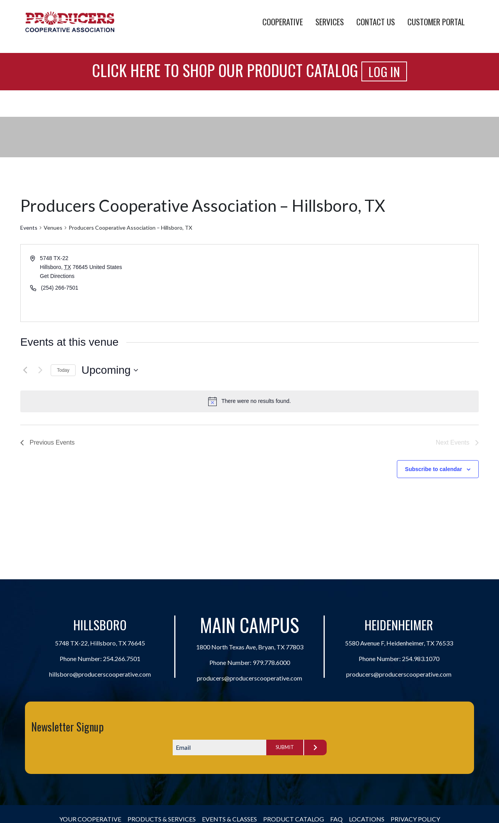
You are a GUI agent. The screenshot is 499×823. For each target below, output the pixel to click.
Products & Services (161, 819)
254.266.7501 (121, 658)
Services (329, 22)
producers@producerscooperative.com (249, 678)
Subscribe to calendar (433, 469)
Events (28, 227)
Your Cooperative (90, 819)
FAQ (336, 819)
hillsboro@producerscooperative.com (100, 674)
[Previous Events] (25, 370)
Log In (384, 71)
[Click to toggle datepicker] (109, 370)
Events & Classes (229, 819)
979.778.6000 (271, 662)
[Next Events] (40, 370)
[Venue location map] (363, 283)
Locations (366, 819)
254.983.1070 (420, 658)
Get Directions (57, 276)
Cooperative (282, 22)
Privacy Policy (415, 819)
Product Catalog (293, 819)
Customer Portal (436, 22)
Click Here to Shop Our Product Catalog (225, 70)
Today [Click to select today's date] (63, 370)
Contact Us (375, 22)
